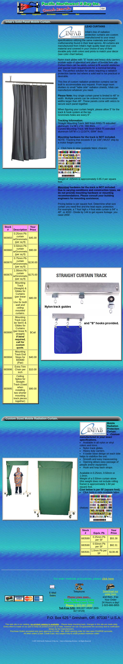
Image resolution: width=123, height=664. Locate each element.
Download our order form (110, 592)
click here (108, 578)
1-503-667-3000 (83, 605)
